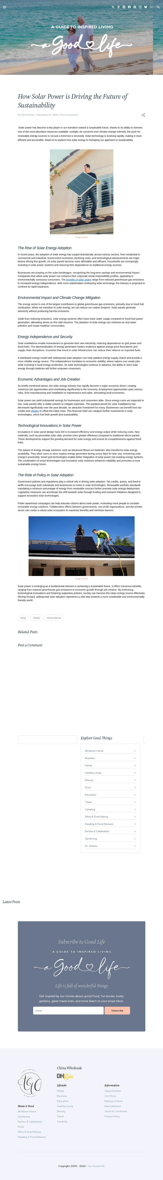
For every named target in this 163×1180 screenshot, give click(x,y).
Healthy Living (93, 772)
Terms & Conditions (116, 1111)
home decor (54, 617)
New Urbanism (113, 1106)
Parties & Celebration (97, 831)
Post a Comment (69, 114)
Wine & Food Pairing (96, 816)
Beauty (89, 780)
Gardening (91, 838)
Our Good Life (96, 1166)
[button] (143, 115)
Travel (88, 802)
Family (88, 765)
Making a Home (114, 1101)
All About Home (94, 750)
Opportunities (113, 1090)
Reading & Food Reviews (99, 824)
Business (90, 758)
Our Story (110, 1096)
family (36, 617)
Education (90, 794)
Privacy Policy (112, 1116)
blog (23, 617)
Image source (81, 237)
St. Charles (91, 845)
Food (88, 787)
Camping (90, 809)
